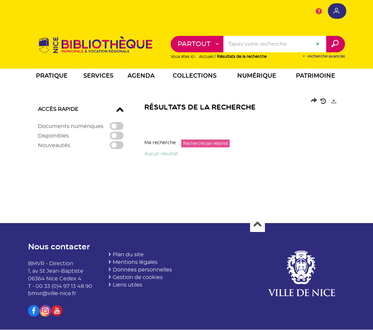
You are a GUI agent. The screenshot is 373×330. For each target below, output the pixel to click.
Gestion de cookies (138, 277)
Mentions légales (135, 262)
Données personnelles (142, 270)
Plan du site (128, 255)
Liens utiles (127, 285)
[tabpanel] (186, 129)
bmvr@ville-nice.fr (52, 293)
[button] (52, 77)
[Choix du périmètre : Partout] (197, 44)
